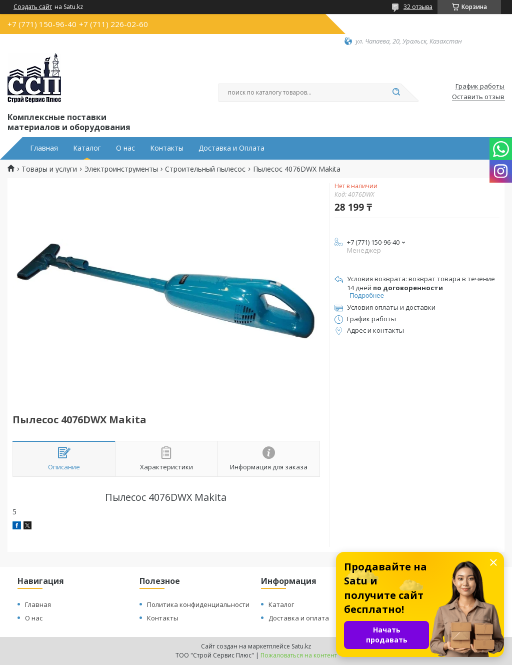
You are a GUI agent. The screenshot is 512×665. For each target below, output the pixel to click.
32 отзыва (418, 7)
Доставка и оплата (298, 617)
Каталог (87, 148)
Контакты (167, 148)
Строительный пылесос (205, 169)
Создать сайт (33, 7)
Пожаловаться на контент (298, 655)
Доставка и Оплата (231, 148)
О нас (125, 148)
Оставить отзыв (478, 97)
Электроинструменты (121, 169)
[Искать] (396, 93)
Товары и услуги (49, 169)
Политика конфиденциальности (198, 604)
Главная (44, 148)
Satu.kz (301, 646)
